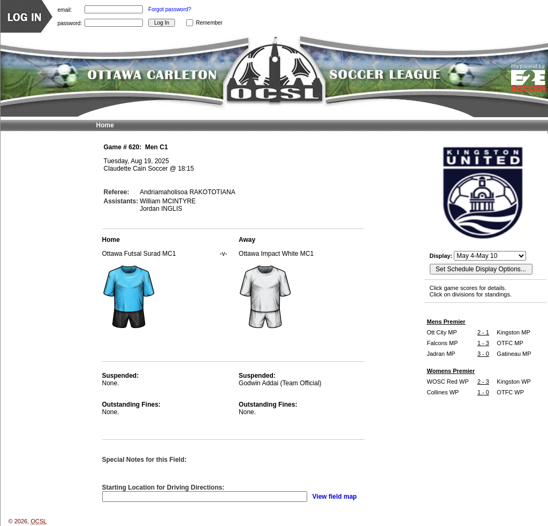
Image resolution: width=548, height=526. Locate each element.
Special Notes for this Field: (144, 459)
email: (65, 9)
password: (70, 23)
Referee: (117, 192)
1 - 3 (483, 343)
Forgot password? (169, 9)
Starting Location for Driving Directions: (163, 487)
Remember (209, 23)
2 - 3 (483, 381)
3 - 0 (483, 353)
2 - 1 (483, 332)
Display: (442, 256)
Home (105, 125)
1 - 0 (483, 392)
